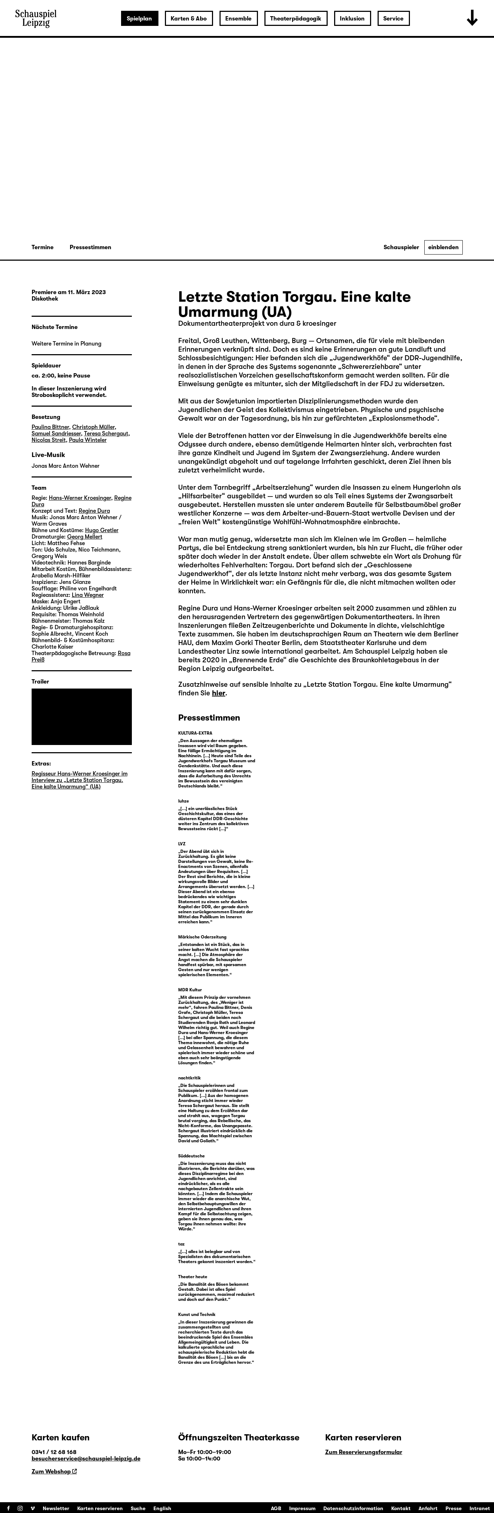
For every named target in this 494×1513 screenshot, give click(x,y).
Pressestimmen (90, 247)
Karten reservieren (100, 1508)
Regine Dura (198, 608)
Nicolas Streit (49, 440)
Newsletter (56, 1508)
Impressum (302, 1508)
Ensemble (238, 18)
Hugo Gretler (102, 530)
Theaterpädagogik (295, 18)
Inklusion (352, 18)
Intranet (480, 1508)
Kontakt (401, 1508)
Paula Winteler (88, 440)
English (162, 1508)
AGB (276, 1508)
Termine (43, 247)
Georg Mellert (84, 537)
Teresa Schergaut (106, 433)
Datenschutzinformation (353, 1508)
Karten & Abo (189, 18)
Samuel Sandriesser (56, 433)
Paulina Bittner (50, 427)
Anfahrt (428, 1508)
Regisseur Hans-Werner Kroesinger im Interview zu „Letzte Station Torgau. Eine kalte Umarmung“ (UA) (80, 780)
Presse (453, 1508)
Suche (138, 1508)
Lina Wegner (88, 595)
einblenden (443, 247)
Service (393, 18)
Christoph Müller (93, 427)
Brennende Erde (257, 660)
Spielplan (139, 18)
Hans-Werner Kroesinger (273, 608)
